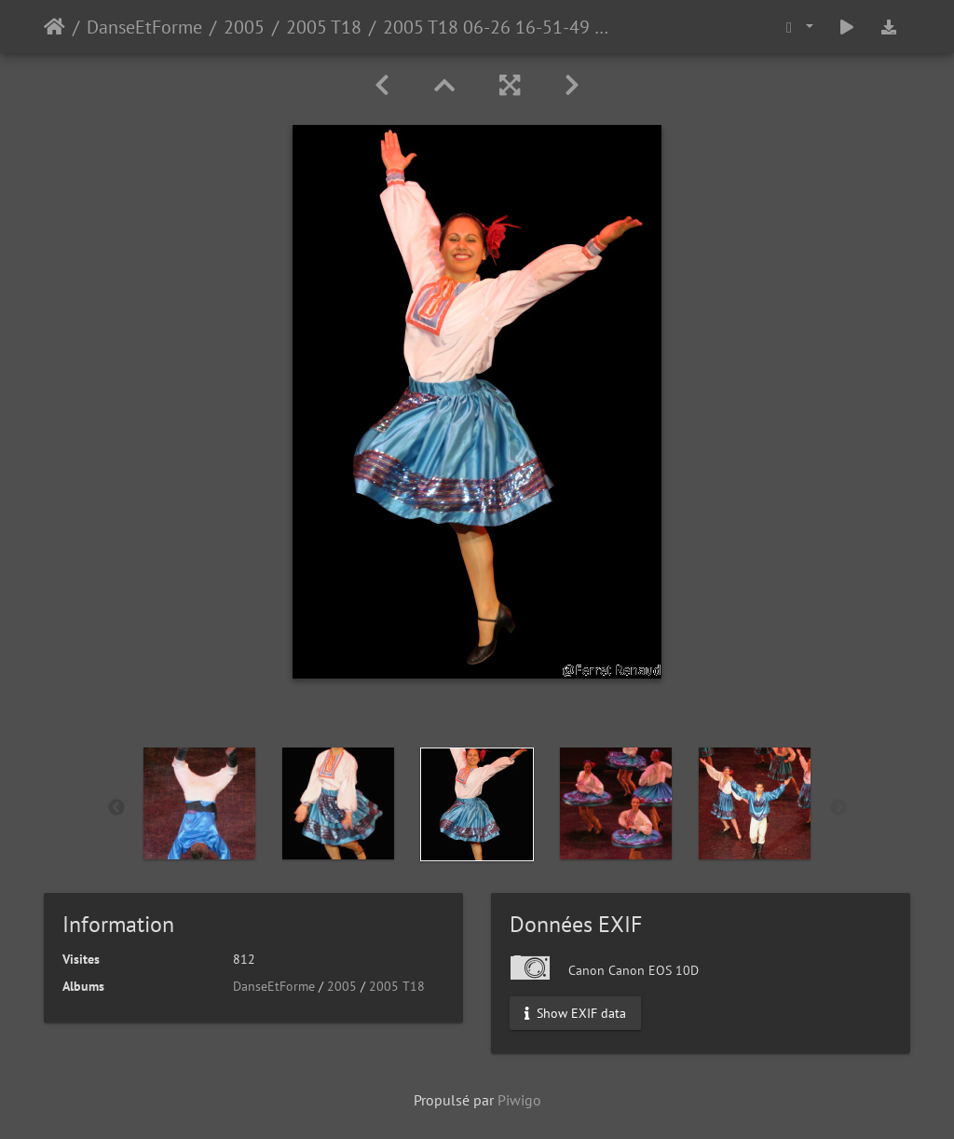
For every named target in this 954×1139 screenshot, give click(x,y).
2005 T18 (323, 27)
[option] (199, 803)
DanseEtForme (144, 27)
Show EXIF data (575, 1013)
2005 (244, 27)
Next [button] (838, 808)
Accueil (54, 27)
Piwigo (519, 1100)
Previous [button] (116, 808)
